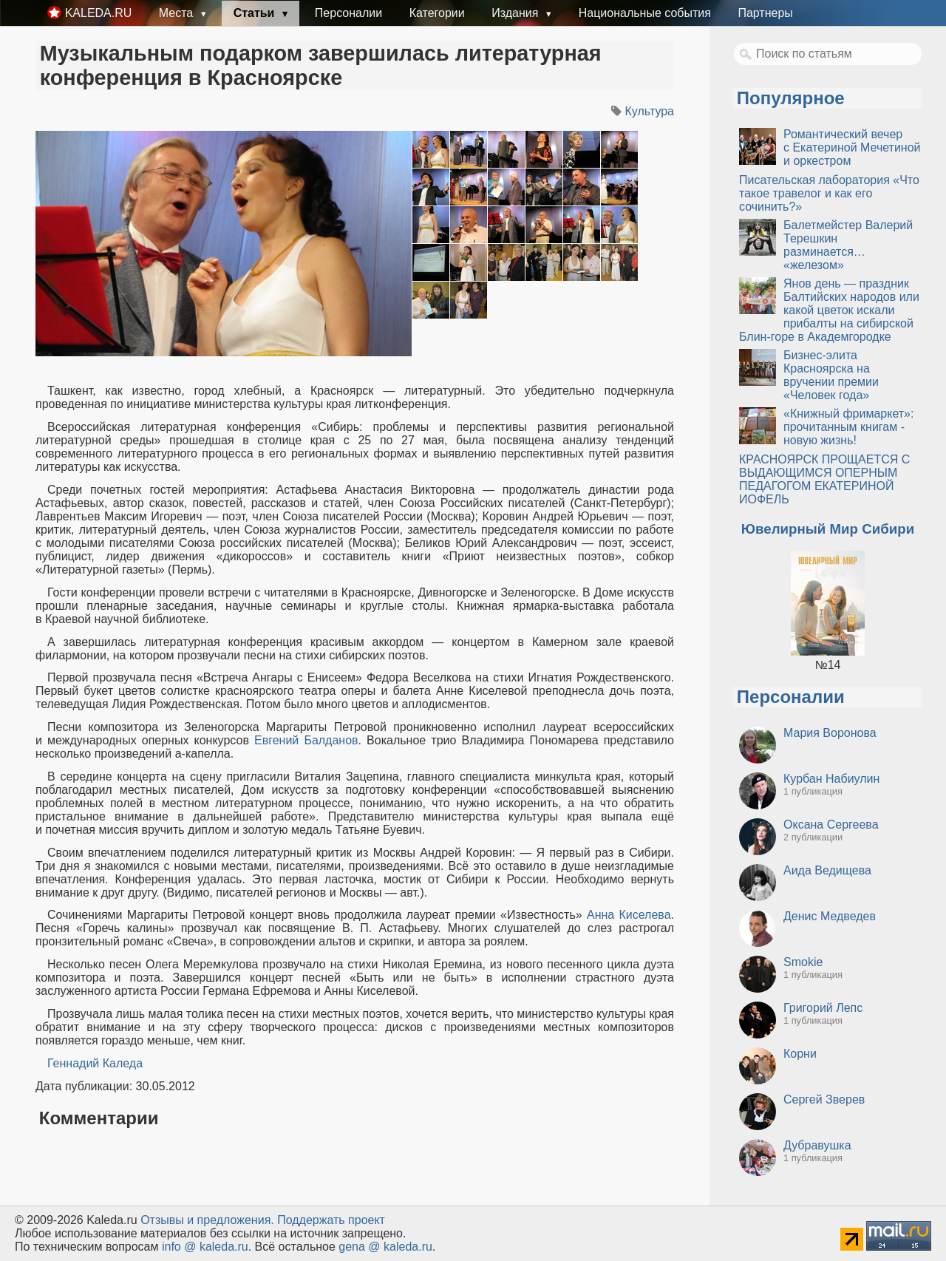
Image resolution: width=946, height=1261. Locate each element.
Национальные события (645, 13)
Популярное (791, 98)
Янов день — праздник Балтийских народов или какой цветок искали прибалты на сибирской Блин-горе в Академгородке (829, 310)
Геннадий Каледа (95, 1063)
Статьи (256, 13)
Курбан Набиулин (831, 778)
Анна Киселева (629, 914)
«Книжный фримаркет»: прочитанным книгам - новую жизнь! (848, 426)
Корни (800, 1053)
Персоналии (348, 13)
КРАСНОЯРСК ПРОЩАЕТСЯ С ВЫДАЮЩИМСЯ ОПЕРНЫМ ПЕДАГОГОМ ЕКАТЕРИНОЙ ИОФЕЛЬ (824, 479)
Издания (516, 13)
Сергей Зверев (824, 1099)
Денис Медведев (829, 916)
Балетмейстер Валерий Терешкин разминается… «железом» (848, 245)
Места (178, 13)
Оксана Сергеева (831, 824)
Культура (649, 111)
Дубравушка (817, 1145)
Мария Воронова (830, 733)
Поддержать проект (331, 1220)
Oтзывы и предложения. (207, 1220)
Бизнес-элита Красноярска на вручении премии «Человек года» (831, 375)
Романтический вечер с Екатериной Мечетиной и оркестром (852, 147)
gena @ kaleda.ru (385, 1246)
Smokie (803, 962)
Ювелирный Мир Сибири (827, 529)
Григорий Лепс (822, 1008)
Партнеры (765, 13)
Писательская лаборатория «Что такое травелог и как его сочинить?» (829, 193)
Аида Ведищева (827, 870)
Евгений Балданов (306, 740)
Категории (437, 13)
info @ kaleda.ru (205, 1246)
